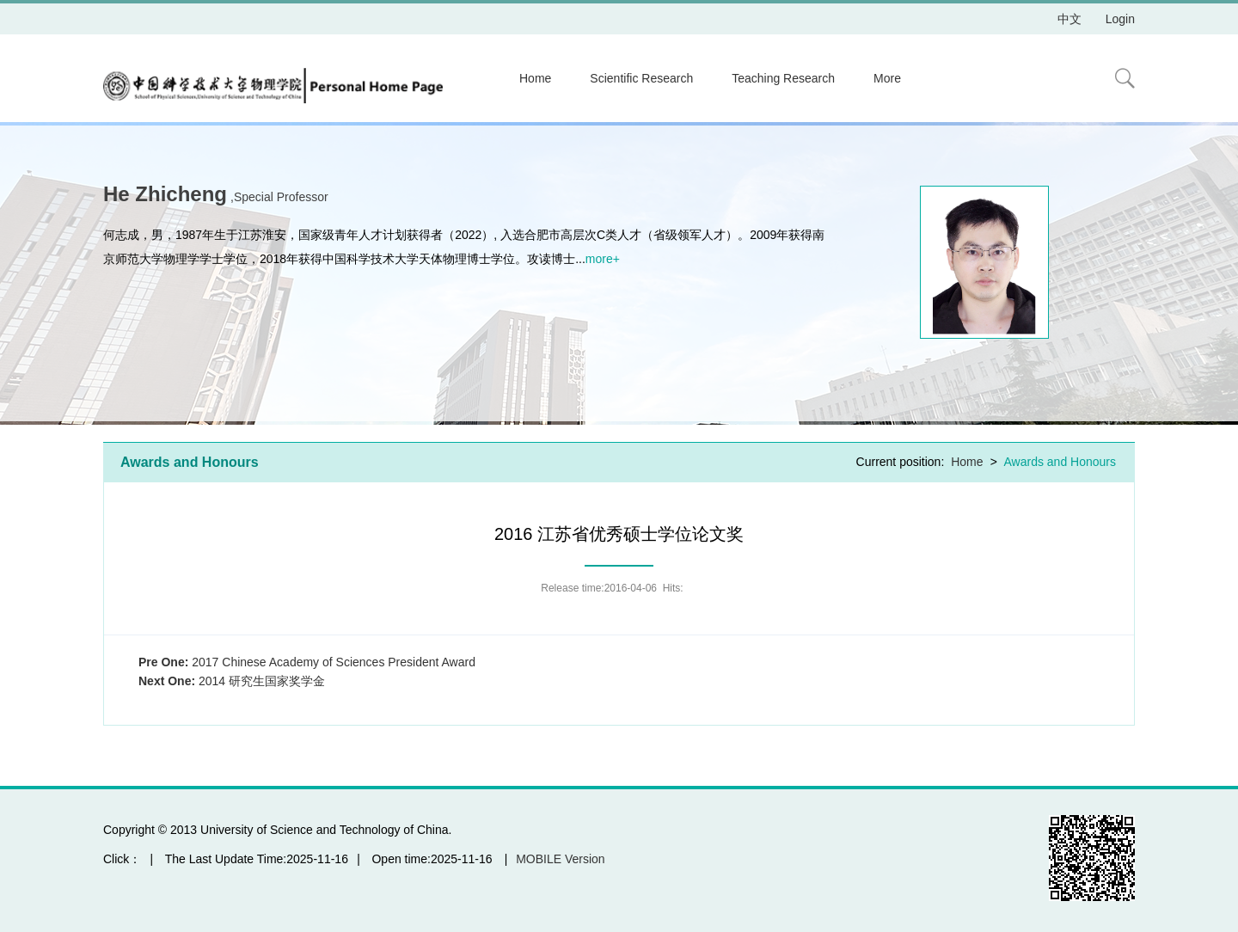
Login (1120, 19)
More (887, 78)
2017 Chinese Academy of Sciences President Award (306, 662)
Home (535, 78)
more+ (602, 259)
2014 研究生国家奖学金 (231, 681)
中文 (1069, 19)
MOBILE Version (560, 859)
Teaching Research (783, 78)
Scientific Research (641, 78)
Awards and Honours (1060, 462)
